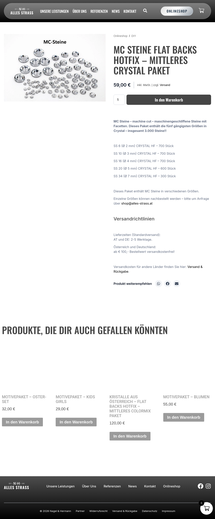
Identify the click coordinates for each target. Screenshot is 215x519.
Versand (165, 85)
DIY (133, 35)
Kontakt (130, 11)
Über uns (80, 11)
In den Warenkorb (169, 100)
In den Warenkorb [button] (22, 422)
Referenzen (99, 11)
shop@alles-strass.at (136, 203)
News (116, 11)
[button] (158, 283)
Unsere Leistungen (54, 11)
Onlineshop (120, 35)
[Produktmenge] (119, 100)
